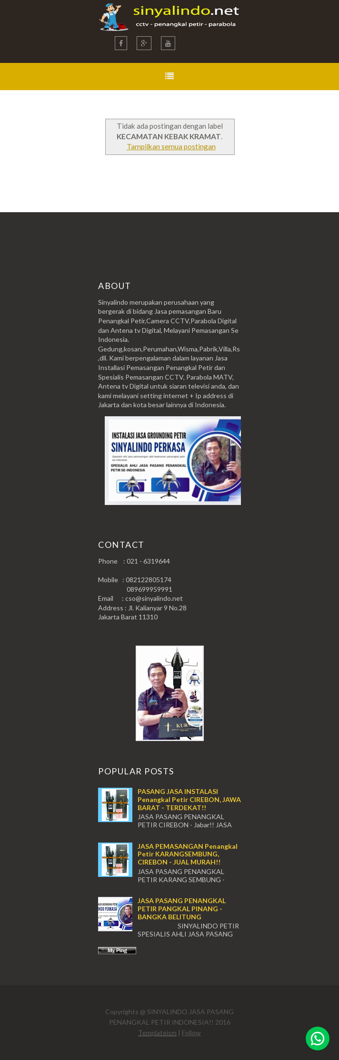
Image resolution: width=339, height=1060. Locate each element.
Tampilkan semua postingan (171, 146)
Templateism (157, 1033)
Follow (191, 1033)
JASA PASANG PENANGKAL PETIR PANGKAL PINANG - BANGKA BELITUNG (182, 908)
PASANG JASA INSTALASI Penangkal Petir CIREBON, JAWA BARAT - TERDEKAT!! (189, 799)
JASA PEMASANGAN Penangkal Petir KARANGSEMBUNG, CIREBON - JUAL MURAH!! (188, 854)
